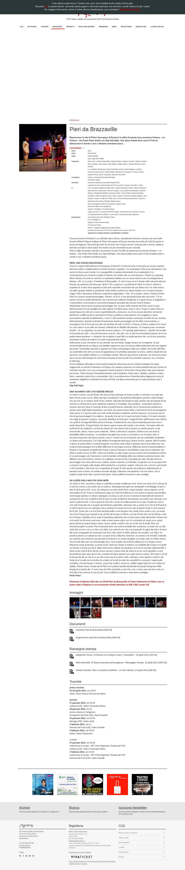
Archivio (24, 807)
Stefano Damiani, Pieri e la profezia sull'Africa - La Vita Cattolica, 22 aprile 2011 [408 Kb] (116, 670)
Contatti (142, 847)
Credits (21, 852)
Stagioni (44, 27)
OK (46, 6)
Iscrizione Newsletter (133, 807)
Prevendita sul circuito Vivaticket (80, 852)
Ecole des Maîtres (86, 27)
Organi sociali (142, 838)
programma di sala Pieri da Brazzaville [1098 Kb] (98, 637)
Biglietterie (126, 27)
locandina (77, 148)
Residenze (103, 27)
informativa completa (130, 9)
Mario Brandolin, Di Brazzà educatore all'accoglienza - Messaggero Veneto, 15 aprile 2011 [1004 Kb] (121, 663)
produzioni (74, 120)
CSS (21, 27)
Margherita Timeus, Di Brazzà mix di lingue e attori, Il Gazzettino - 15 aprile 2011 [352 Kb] (116, 655)
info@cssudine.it (24, 845)
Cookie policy (142, 852)
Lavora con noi (157, 27)
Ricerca (74, 807)
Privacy (142, 857)
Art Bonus (31, 27)
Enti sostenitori (142, 842)
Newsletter (141, 27)
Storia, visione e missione (142, 833)
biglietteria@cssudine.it (77, 841)
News (114, 27)
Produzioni (57, 27)
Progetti (70, 27)
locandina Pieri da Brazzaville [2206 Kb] (94, 630)
